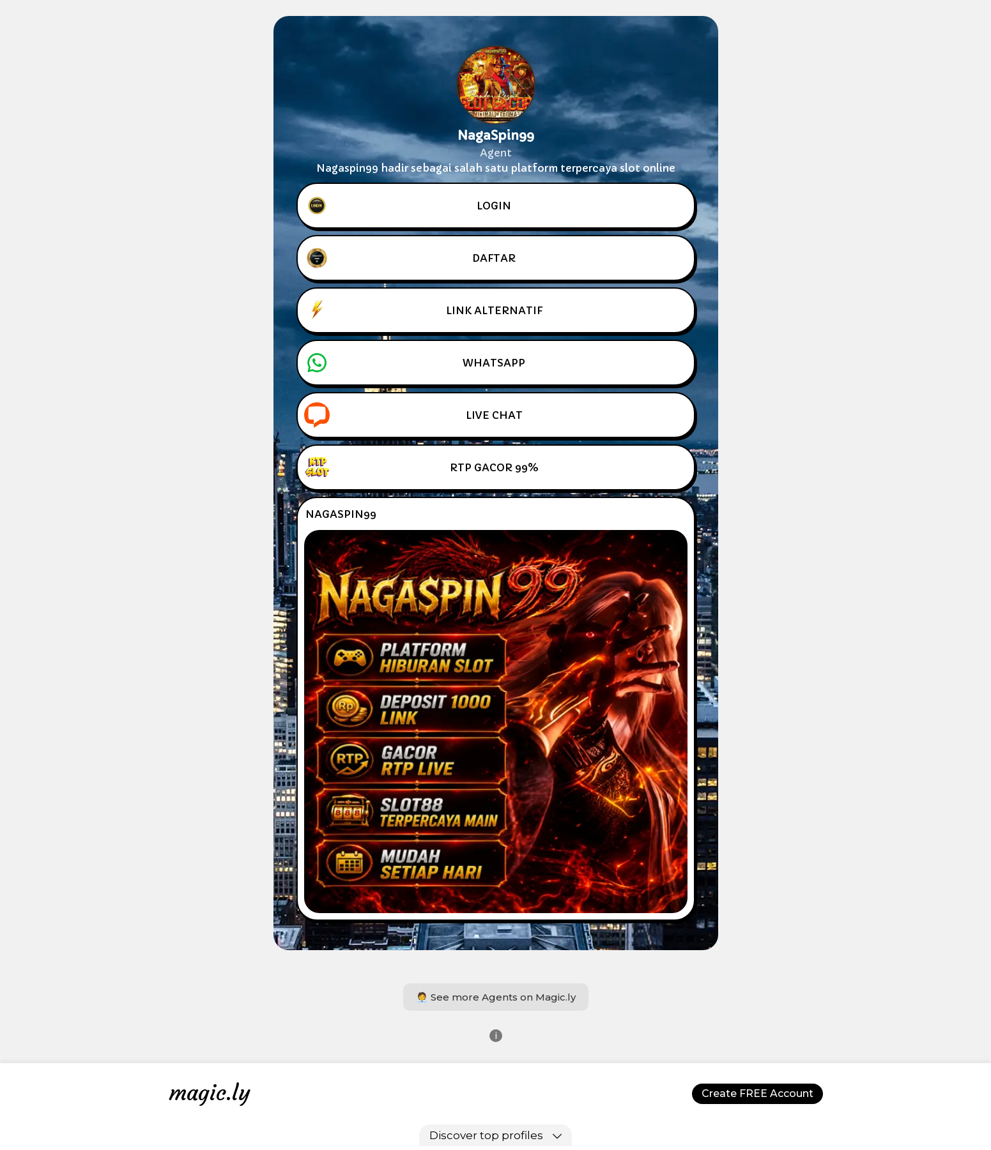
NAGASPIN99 (340, 514)
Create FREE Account (757, 1093)
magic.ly (209, 1092)
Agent (496, 152)
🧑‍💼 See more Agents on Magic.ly (496, 997)
